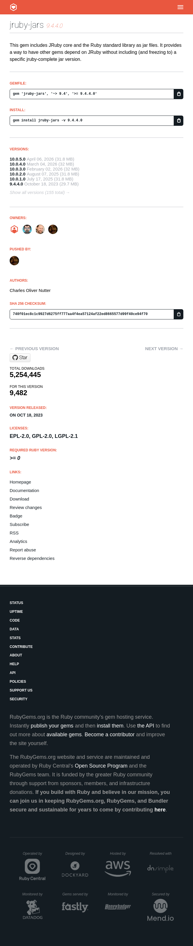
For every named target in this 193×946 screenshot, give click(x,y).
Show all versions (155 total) (37, 192)
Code (15, 620)
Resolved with (162, 854)
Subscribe (19, 524)
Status (16, 603)
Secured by (163, 894)
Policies (18, 682)
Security (18, 699)
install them (110, 726)
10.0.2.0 (17, 173)
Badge (16, 515)
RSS (14, 532)
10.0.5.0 (17, 158)
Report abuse (23, 549)
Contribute (21, 647)
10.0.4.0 (17, 163)
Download (19, 498)
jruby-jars (27, 25)
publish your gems (52, 726)
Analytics (18, 541)
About (16, 655)
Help (14, 664)
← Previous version (34, 348)
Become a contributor (110, 734)
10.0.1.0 (17, 178)
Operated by (34, 856)
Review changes (26, 507)
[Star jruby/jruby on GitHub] (20, 357)
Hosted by (120, 854)
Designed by (77, 854)
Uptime (16, 612)
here (160, 810)
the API (145, 726)
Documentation (24, 490)
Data (14, 629)
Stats (15, 638)
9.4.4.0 (16, 183)
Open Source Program (101, 766)
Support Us (21, 690)
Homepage (20, 481)
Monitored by (34, 894)
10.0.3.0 (17, 168)
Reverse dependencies (32, 558)
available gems (64, 734)
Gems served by (75, 894)
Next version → (164, 348)
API (12, 673)
